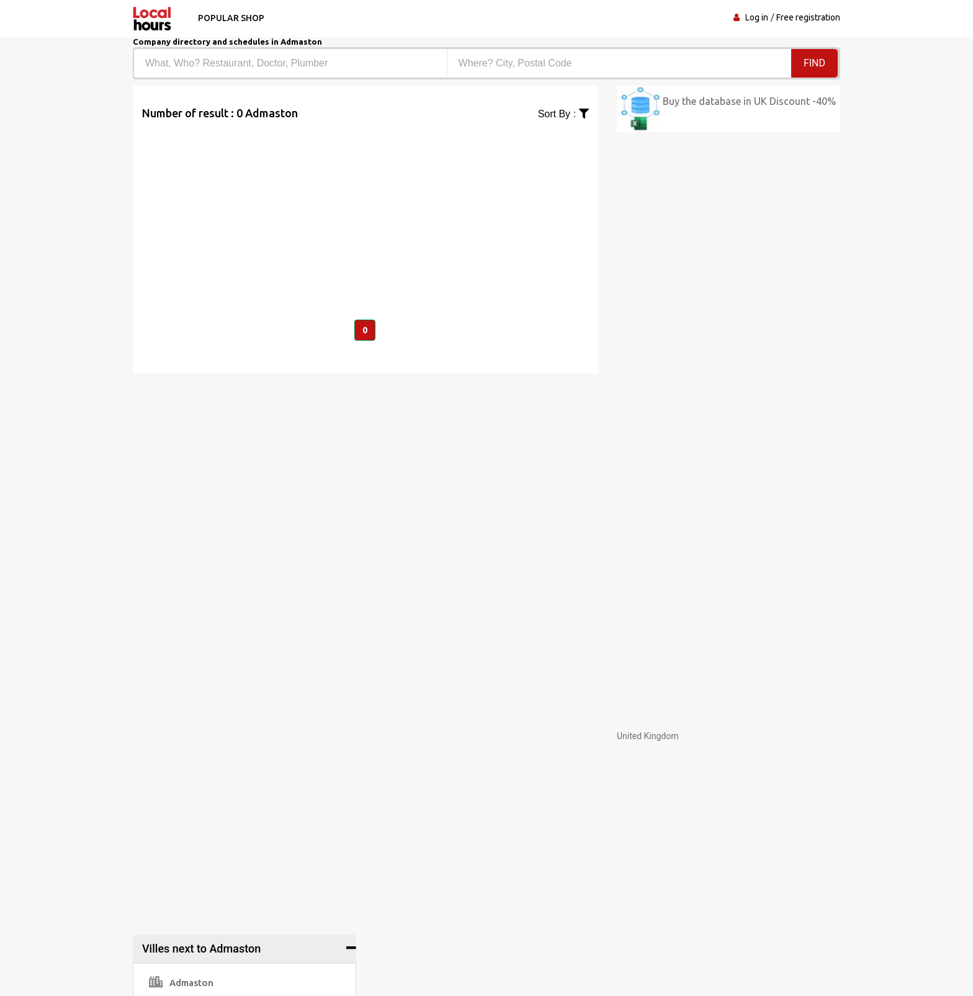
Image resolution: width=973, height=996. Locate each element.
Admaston (181, 982)
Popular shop (231, 18)
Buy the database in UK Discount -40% (749, 101)
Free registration (808, 17)
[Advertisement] (365, 208)
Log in (756, 17)
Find (814, 63)
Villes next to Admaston (201, 948)
